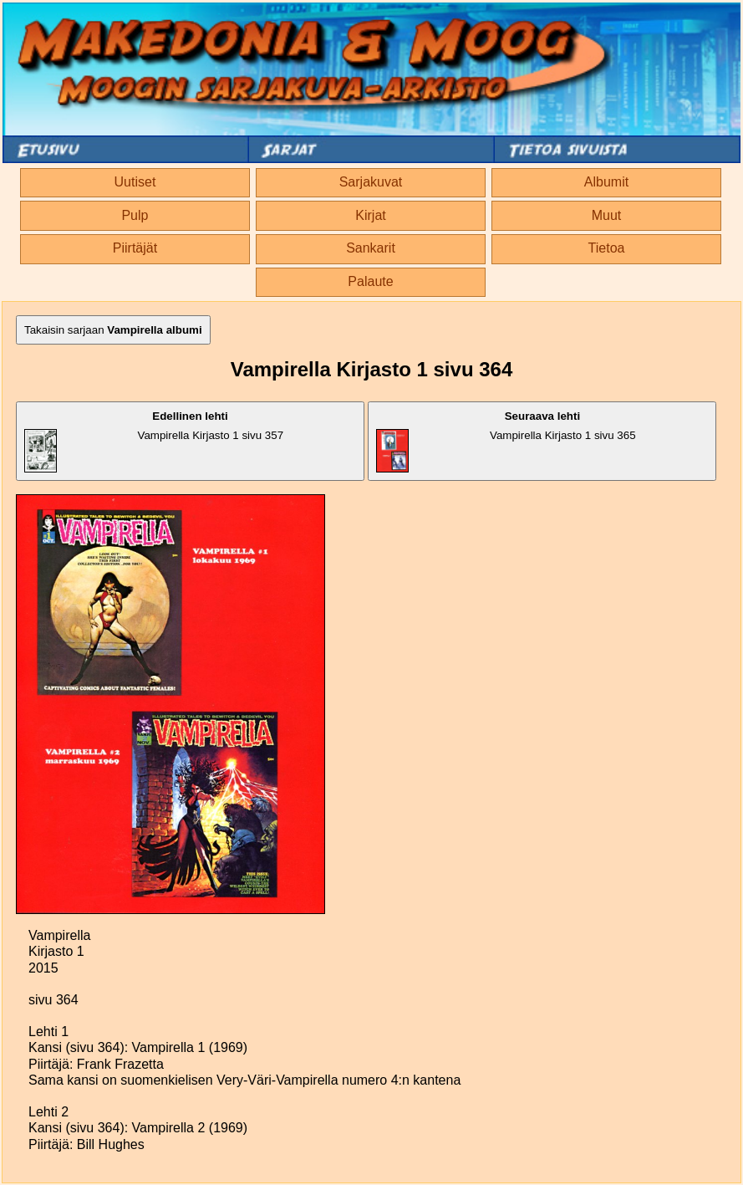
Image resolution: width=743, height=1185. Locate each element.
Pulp (134, 215)
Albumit (606, 182)
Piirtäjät (135, 248)
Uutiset (135, 182)
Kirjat (370, 215)
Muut (607, 215)
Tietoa (606, 248)
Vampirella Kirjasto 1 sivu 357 (153, 441)
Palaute (370, 281)
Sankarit (370, 248)
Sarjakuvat (371, 182)
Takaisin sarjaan (113, 330)
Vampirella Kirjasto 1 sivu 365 (505, 441)
